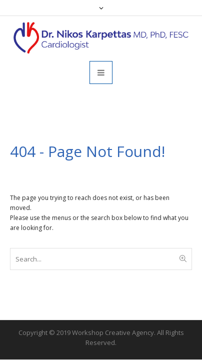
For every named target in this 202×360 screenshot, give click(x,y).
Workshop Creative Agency (113, 332)
